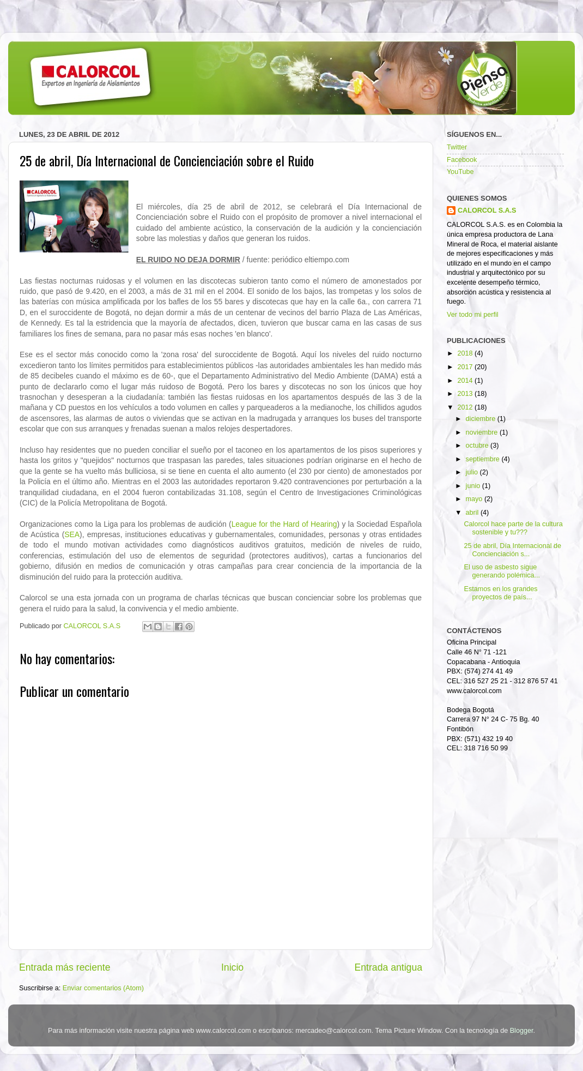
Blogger (521, 1030)
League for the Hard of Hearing (284, 524)
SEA (72, 534)
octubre (478, 445)
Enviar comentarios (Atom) (103, 988)
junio (474, 486)
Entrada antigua (388, 967)
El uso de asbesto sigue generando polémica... (502, 571)
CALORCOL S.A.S (93, 626)
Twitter (457, 147)
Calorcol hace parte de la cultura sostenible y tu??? (513, 528)
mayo (475, 499)
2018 (466, 353)
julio (473, 472)
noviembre (483, 432)
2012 (466, 407)
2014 (466, 380)
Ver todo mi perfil (473, 314)
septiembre (484, 459)
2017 (466, 367)
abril (473, 512)
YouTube (460, 172)
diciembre (481, 419)
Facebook (462, 160)
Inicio (232, 967)
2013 (466, 394)
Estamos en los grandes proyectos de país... (500, 593)
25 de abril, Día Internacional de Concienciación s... (512, 550)
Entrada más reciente (65, 967)
